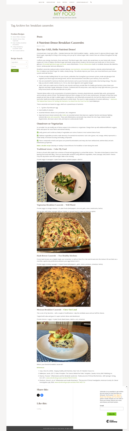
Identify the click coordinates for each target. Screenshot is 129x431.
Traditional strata (44, 149)
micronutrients (85, 69)
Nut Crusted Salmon (18, 50)
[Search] (90, 2)
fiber (38, 71)
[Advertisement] (21, 106)
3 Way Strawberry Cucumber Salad (18, 47)
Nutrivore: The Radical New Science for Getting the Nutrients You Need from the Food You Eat (77, 100)
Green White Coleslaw (19, 37)
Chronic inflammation (85, 64)
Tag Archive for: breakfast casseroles (32, 25)
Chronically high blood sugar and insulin (54, 64)
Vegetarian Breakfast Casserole (50, 205)
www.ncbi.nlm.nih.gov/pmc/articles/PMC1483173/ (70, 382)
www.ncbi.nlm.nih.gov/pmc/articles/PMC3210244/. (61, 378)
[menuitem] (41, 2)
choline (64, 115)
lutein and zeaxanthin (53, 117)
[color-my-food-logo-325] (64, 10)
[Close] (126, 389)
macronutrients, (75, 69)
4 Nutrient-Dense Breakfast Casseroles (60, 42)
